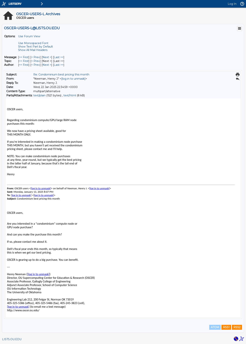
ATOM (215, 327)
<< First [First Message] (24, 57)
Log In (232, 4)
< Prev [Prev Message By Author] (35, 65)
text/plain (39, 95)
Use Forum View (29, 36)
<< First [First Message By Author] (24, 65)
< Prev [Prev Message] (35, 57)
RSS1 (226, 327)
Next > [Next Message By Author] (46, 65)
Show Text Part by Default (35, 46)
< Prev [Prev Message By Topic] (35, 61)
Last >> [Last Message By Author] (58, 65)
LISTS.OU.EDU (12, 339)
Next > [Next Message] (46, 57)
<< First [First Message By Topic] (24, 61)
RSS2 (236, 327)
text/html (69, 95)
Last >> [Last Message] (58, 57)
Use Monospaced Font (33, 43)
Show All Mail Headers (32, 50)
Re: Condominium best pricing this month (61, 74)
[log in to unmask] (73, 78)
